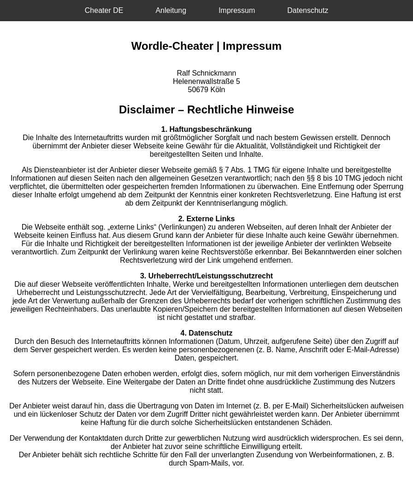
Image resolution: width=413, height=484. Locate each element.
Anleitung (170, 10)
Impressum (236, 10)
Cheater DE (104, 10)
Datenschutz (307, 10)
